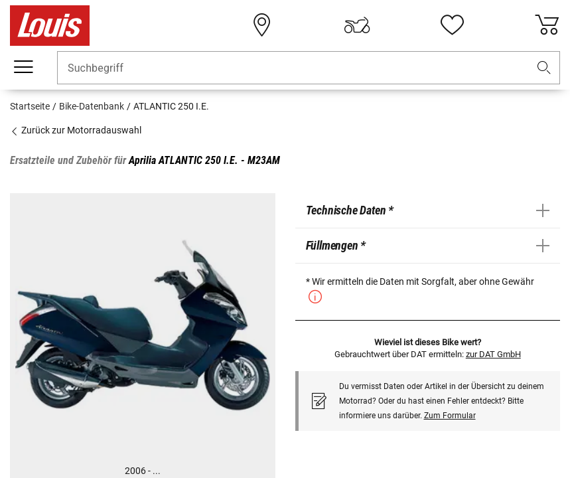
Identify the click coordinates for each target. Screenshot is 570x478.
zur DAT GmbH (493, 354)
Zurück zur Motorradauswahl (75, 130)
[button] (544, 68)
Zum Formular (450, 415)
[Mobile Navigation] (23, 67)
